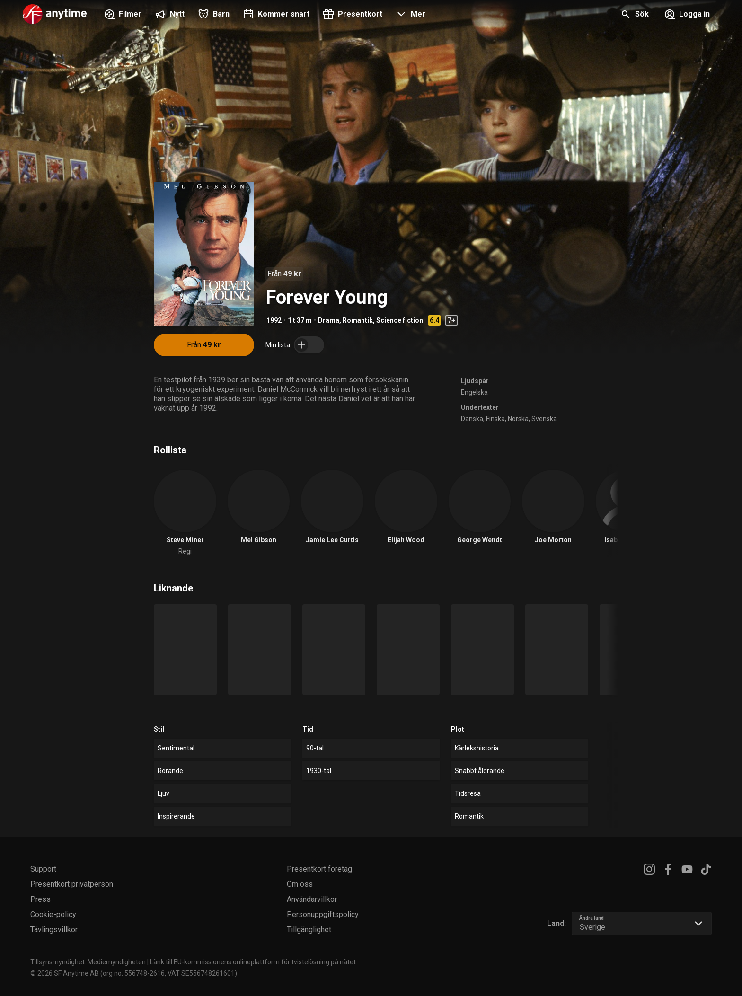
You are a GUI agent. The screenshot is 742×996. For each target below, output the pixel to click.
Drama (328, 320)
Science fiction (399, 320)
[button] (409, 15)
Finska (495, 419)
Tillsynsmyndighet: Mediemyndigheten (88, 962)
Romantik (358, 320)
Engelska (474, 392)
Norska (518, 419)
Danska (472, 419)
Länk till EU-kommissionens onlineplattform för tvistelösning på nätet (253, 962)
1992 (274, 320)
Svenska (544, 419)
